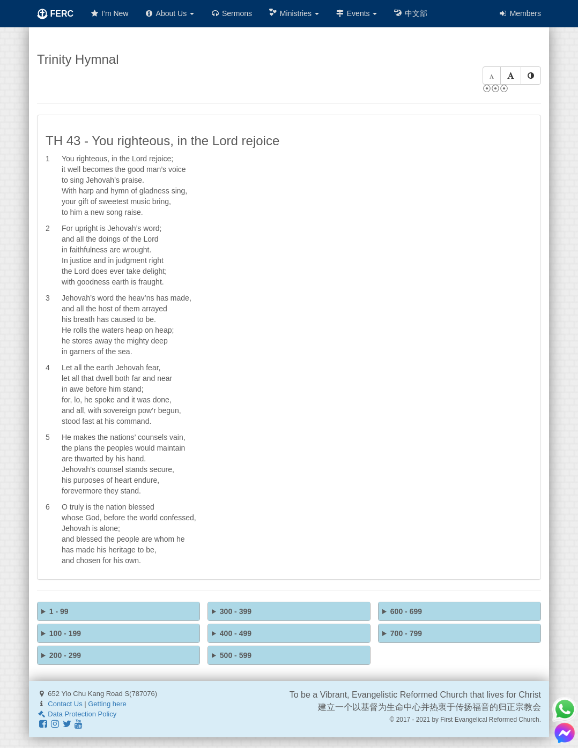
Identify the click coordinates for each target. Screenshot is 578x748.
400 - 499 (235, 633)
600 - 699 (406, 611)
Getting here (107, 704)
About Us (169, 13)
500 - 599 (235, 655)
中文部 (410, 13)
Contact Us (65, 704)
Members (519, 13)
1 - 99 (59, 611)
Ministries (293, 13)
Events (356, 13)
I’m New (109, 13)
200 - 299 (65, 655)
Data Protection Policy (76, 714)
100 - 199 (65, 633)
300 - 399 (235, 611)
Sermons (231, 13)
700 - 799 (406, 633)
